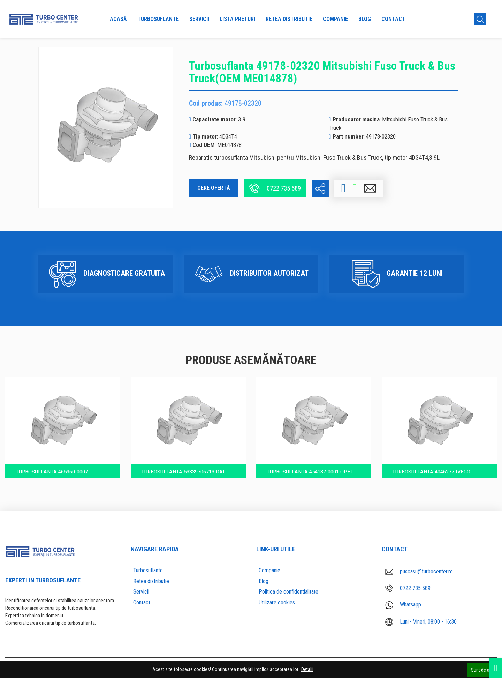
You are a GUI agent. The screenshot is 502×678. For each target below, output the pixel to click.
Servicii (199, 19)
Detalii (307, 669)
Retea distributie (289, 19)
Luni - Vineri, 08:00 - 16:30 (421, 618)
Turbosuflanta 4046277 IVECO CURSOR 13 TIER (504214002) (439, 465)
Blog (364, 19)
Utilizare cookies (277, 599)
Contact (393, 19)
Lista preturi (237, 19)
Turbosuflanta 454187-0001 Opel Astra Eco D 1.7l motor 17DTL (312, 465)
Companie (335, 19)
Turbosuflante (158, 19)
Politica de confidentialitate (288, 588)
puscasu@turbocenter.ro (419, 567)
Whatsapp (403, 601)
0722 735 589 (275, 188)
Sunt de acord (485, 669)
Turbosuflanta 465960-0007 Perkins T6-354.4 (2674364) (60, 465)
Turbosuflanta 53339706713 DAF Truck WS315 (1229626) (185, 465)
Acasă (118, 19)
